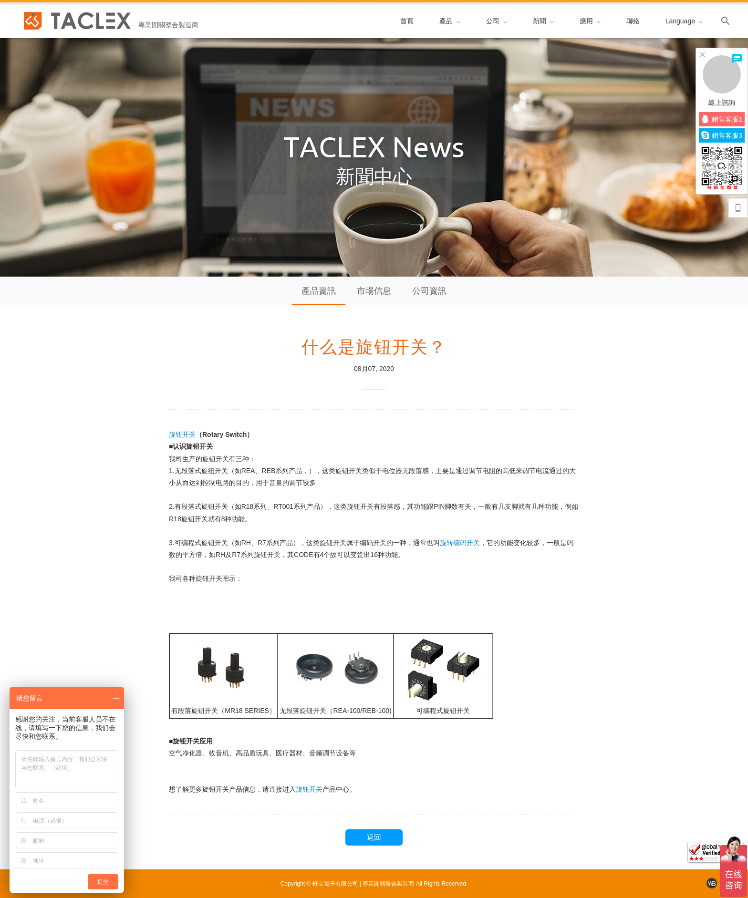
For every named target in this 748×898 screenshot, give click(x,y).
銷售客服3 (721, 135)
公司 (496, 21)
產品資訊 (318, 291)
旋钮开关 (182, 434)
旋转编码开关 (460, 543)
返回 (374, 837)
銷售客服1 (722, 119)
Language (684, 21)
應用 (590, 21)
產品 (449, 21)
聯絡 (633, 21)
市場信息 (374, 291)
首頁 (407, 21)
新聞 (543, 21)
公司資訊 (429, 291)
